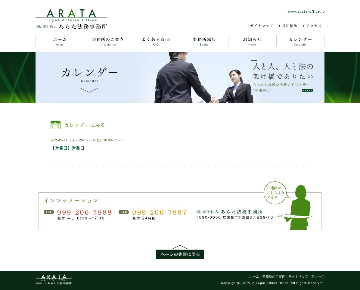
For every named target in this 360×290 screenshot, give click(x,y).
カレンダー (300, 41)
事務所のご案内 (108, 41)
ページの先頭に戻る (180, 252)
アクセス (313, 26)
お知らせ (252, 41)
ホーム (60, 41)
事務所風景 (204, 41)
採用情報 (289, 26)
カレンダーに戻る (78, 125)
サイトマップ (261, 26)
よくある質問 (156, 41)
